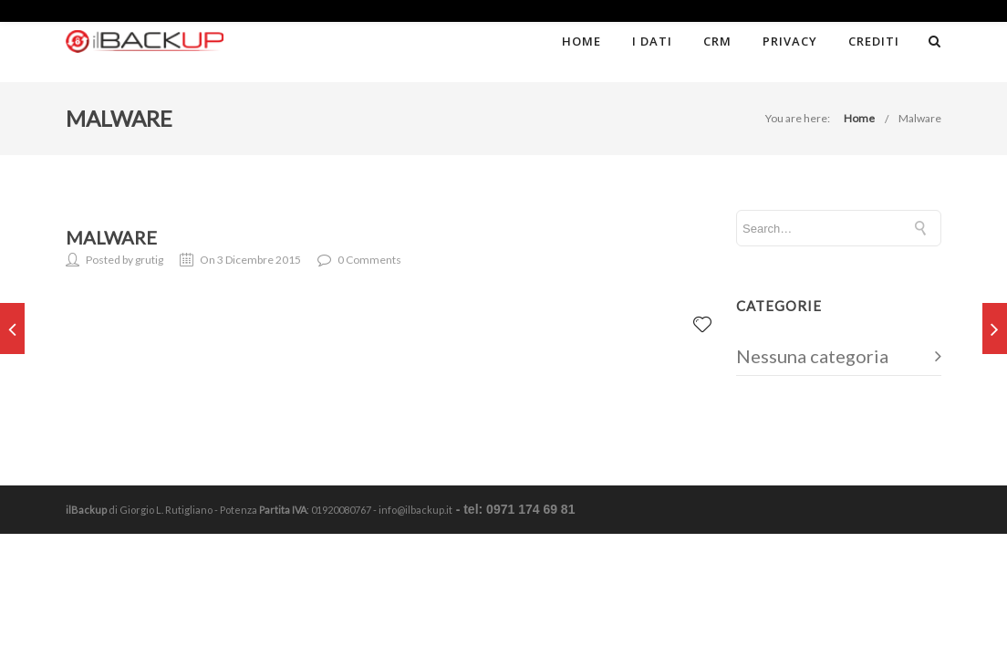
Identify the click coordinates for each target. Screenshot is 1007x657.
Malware (919, 118)
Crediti (873, 41)
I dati (652, 41)
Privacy (790, 41)
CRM (717, 41)
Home (581, 41)
